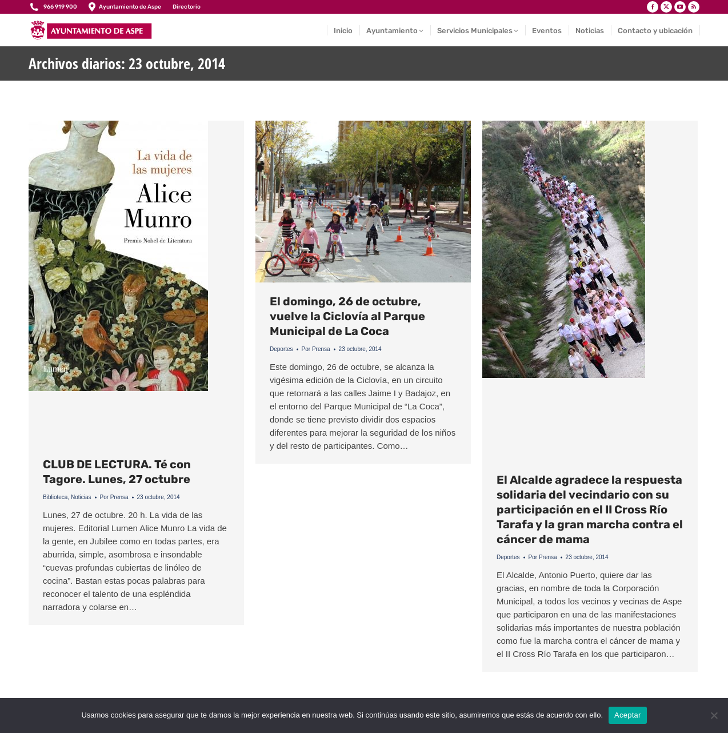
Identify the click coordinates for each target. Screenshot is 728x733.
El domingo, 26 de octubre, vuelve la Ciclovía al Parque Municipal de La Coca (347, 316)
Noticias (81, 497)
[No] (713, 715)
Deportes (281, 349)
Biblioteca (55, 497)
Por (114, 497)
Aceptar (627, 715)
